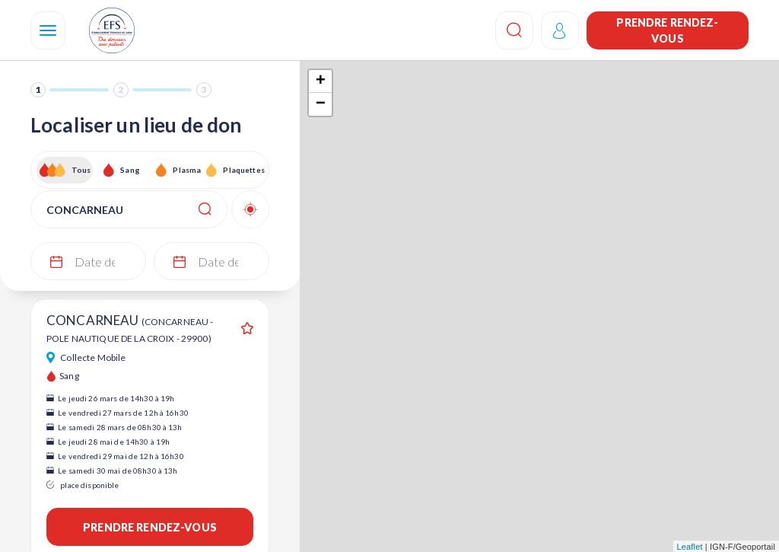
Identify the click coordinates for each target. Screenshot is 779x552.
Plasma (187, 169)
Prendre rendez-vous (667, 30)
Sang (130, 169)
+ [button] (321, 81)
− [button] (321, 104)
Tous (81, 169)
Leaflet (690, 546)
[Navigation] (47, 30)
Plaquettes (243, 169)
